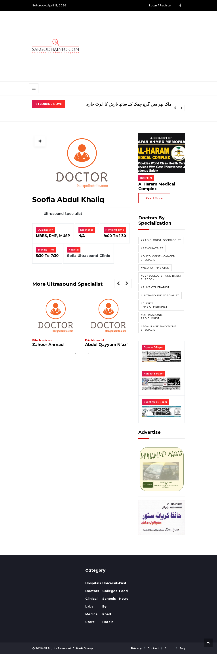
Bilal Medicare (42, 340)
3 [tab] (88, 353)
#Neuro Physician (155, 267)
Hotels (107, 622)
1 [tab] (75, 353)
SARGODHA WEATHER (55, 584)
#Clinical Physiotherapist (154, 305)
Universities (112, 583)
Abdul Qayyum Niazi (106, 344)
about (169, 648)
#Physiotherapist (155, 287)
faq (182, 648)
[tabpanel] (55, 322)
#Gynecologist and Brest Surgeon (161, 277)
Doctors (92, 591)
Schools (109, 599)
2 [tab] (82, 353)
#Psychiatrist (152, 248)
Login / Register (160, 5)
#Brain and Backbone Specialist (158, 328)
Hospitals (93, 583)
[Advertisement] (151, 46)
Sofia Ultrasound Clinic (88, 256)
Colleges (109, 591)
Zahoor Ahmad (48, 344)
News (123, 599)
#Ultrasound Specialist (160, 295)
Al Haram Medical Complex (156, 186)
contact (153, 648)
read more (154, 198)
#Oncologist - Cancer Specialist (158, 258)
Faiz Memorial (94, 340)
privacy (136, 648)
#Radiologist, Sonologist (161, 240)
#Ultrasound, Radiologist (152, 316)
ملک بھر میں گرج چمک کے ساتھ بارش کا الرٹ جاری (128, 104)
